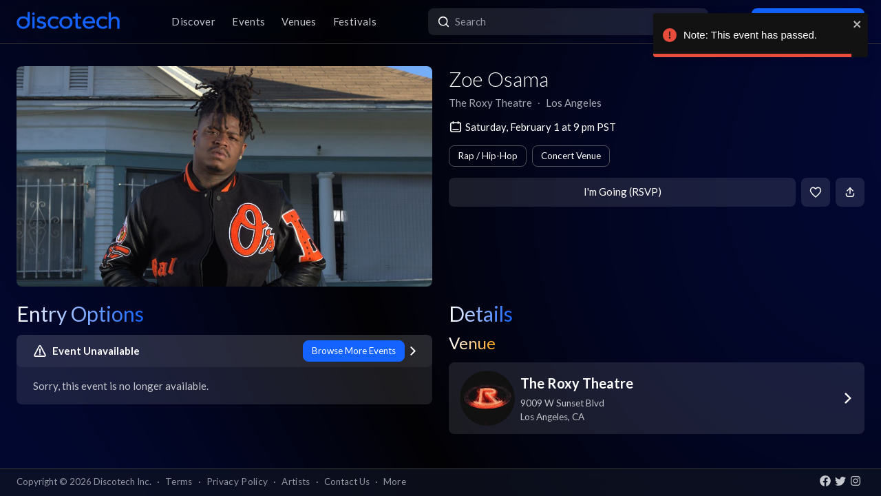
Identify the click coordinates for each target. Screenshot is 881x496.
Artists (296, 481)
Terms (179, 481)
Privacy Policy (237, 481)
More (394, 481)
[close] (857, 24)
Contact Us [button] (347, 481)
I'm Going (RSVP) (622, 191)
